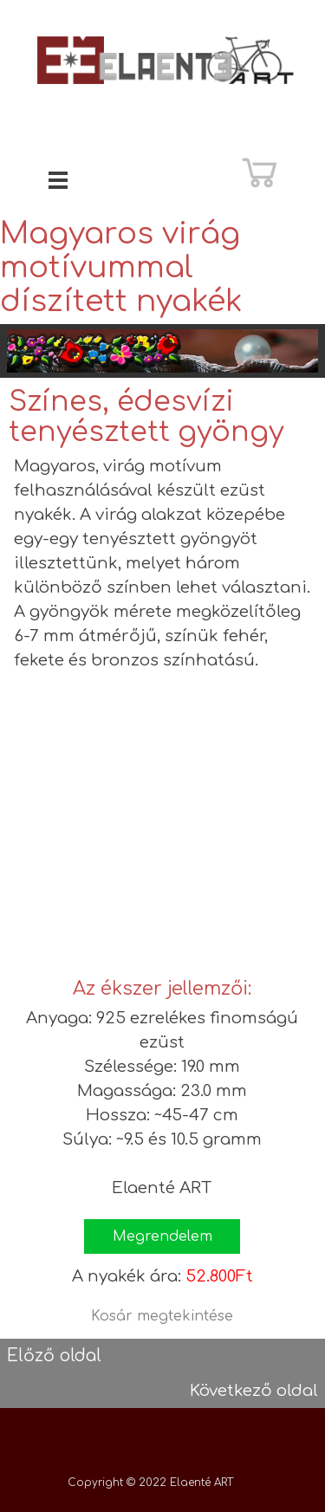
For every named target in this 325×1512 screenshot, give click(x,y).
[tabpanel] (162, 563)
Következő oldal (254, 1390)
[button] (162, 1236)
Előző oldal (54, 1356)
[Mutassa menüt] (58, 180)
